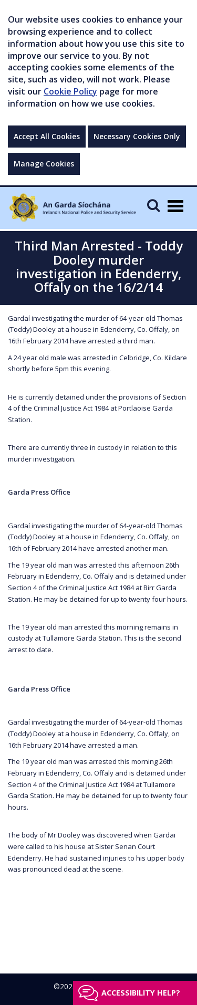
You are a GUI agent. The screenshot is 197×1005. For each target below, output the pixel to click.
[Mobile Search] (153, 205)
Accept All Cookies (47, 136)
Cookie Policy (70, 91)
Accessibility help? (140, 993)
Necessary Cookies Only (137, 136)
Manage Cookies (44, 164)
